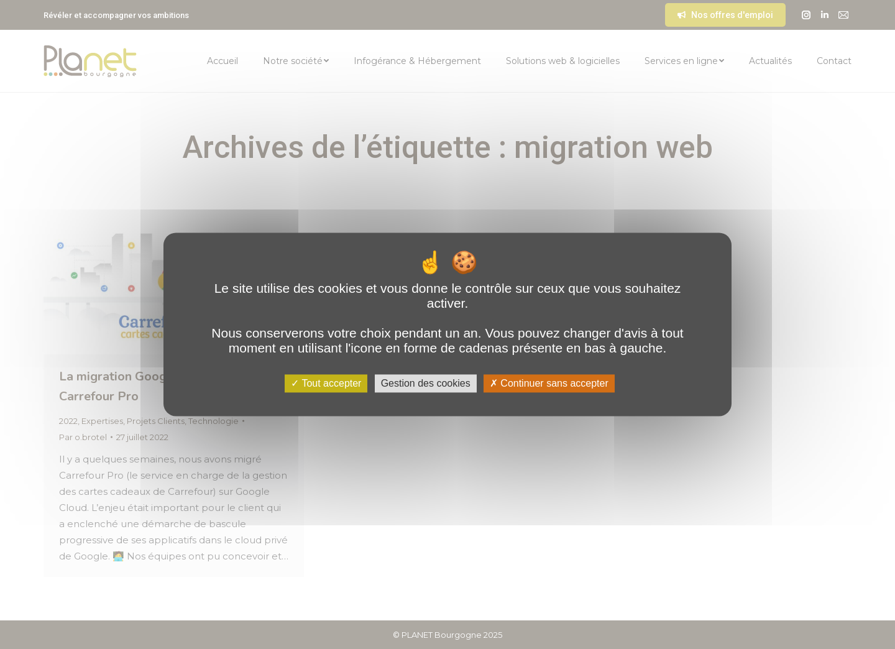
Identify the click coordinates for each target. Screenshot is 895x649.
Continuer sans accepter (549, 383)
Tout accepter (326, 383)
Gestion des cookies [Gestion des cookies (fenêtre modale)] (425, 383)
